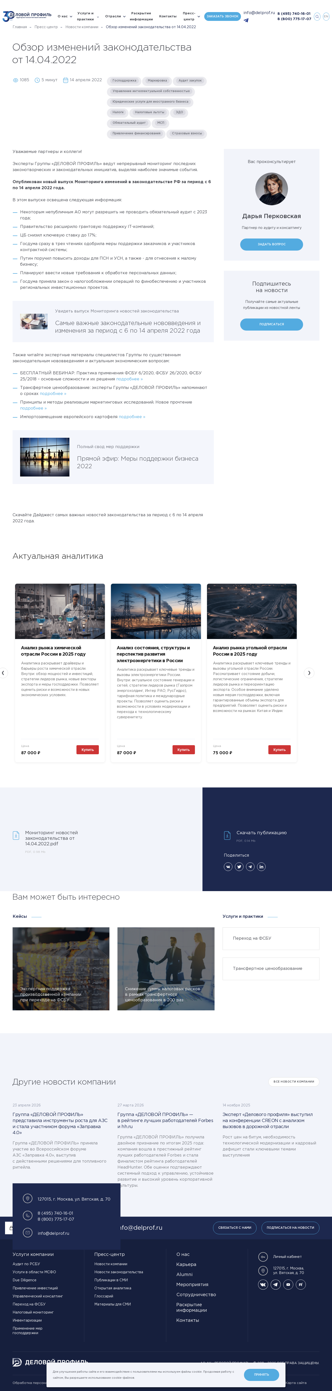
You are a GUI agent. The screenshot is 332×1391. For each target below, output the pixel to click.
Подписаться (272, 324)
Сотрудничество (196, 1295)
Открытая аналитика (112, 1288)
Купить (87, 750)
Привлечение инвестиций (35, 1288)
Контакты (168, 16)
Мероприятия (192, 1285)
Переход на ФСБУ (29, 1304)
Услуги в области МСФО (34, 1272)
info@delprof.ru (259, 13)
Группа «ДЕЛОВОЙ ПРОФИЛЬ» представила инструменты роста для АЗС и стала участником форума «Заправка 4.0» (60, 1124)
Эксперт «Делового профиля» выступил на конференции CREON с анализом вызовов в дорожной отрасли (268, 1121)
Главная (20, 27)
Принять (261, 1374)
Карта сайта (296, 1383)
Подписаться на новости (290, 1227)
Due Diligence (24, 1280)
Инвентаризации (27, 1320)
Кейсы (20, 917)
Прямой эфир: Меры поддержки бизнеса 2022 (137, 462)
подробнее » (129, 379)
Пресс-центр (189, 16)
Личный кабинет (280, 1257)
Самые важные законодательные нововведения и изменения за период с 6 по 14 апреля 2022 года (128, 327)
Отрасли (113, 16)
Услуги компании (33, 1255)
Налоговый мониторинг (33, 1312)
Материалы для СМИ (112, 1304)
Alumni (184, 1275)
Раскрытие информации (141, 16)
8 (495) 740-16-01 (293, 13)
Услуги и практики (85, 16)
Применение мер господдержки (28, 1331)
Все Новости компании (294, 1082)
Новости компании (81, 27)
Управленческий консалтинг (38, 1296)
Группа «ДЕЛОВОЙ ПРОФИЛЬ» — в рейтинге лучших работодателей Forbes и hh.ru (165, 1121)
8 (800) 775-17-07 (294, 19)
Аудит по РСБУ (26, 1264)
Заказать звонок (222, 16)
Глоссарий (103, 1296)
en (326, 16)
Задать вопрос (272, 244)
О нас (63, 16)
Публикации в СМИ (111, 1280)
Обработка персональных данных (42, 1383)
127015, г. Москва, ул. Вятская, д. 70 (281, 1271)
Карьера (186, 1265)
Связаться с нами (234, 1227)
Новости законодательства (118, 1272)
